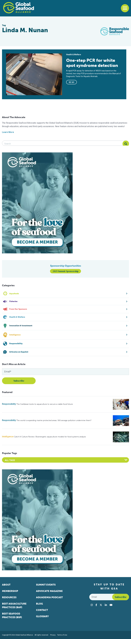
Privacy (53, 635)
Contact (42, 610)
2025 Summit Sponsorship (65, 271)
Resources (9, 597)
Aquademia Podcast (49, 597)
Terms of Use (62, 635)
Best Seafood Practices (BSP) (12, 615)
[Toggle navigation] (125, 8)
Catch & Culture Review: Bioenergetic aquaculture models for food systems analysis (50, 437)
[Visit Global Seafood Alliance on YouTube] (111, 604)
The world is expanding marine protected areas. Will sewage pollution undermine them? (53, 420)
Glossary (42, 616)
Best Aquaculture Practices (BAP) (14, 605)
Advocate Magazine (49, 591)
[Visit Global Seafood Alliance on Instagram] (91, 604)
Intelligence (7, 436)
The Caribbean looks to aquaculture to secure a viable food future (44, 404)
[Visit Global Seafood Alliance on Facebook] (96, 604)
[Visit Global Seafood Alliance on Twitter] (100, 604)
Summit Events (46, 584)
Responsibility (9, 404)
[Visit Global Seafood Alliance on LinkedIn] (105, 604)
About (6, 584)
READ (71, 82)
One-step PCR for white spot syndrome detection (92, 63)
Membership (10, 591)
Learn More (8, 132)
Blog (39, 603)
